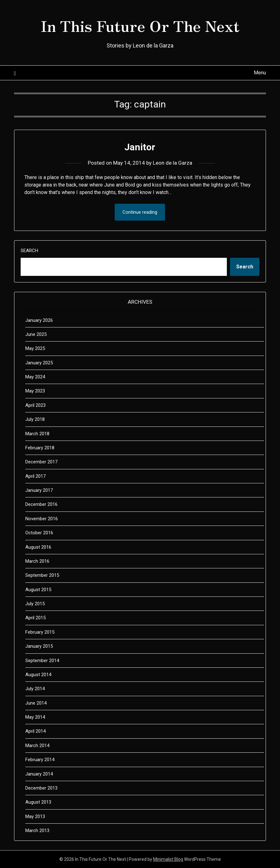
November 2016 (41, 518)
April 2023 (35, 405)
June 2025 (36, 334)
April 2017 (35, 476)
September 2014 (42, 660)
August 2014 (38, 674)
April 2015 (35, 618)
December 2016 (41, 504)
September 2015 (42, 575)
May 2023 (35, 391)
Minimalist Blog (168, 859)
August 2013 (38, 802)
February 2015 (39, 632)
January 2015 (39, 646)
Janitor (139, 147)
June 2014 (36, 703)
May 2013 (35, 816)
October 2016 (39, 533)
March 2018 (37, 433)
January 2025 (39, 363)
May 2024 (35, 377)
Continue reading (139, 212)
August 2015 (38, 589)
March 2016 (37, 561)
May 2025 (35, 348)
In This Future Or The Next (140, 25)
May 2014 (35, 717)
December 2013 (41, 788)
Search (29, 250)
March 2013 (37, 830)
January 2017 (39, 490)
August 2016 (38, 547)
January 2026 (39, 320)
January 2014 (39, 774)
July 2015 (35, 603)
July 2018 (35, 419)
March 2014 (37, 745)
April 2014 (35, 731)
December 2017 (41, 462)
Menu (260, 73)
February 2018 (39, 448)
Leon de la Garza (172, 163)
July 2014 (35, 688)
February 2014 (39, 759)
